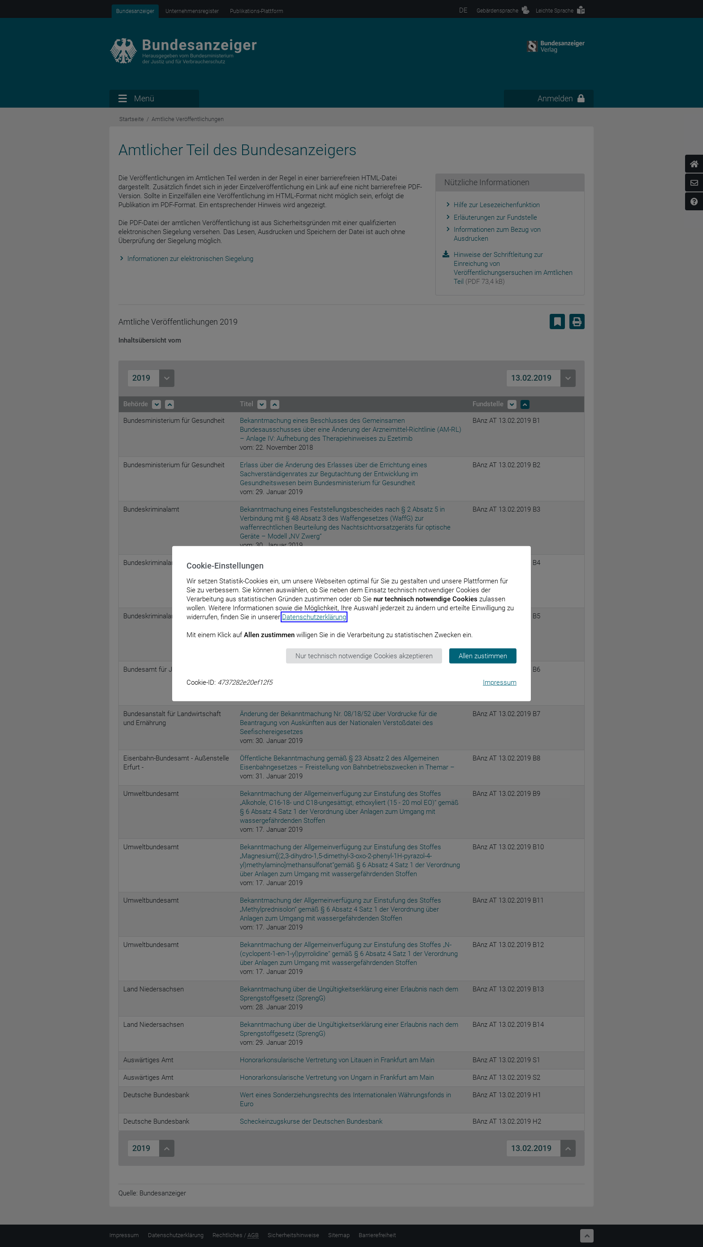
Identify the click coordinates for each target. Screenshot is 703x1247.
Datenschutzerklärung (314, 617)
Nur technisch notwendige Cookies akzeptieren (364, 656)
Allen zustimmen (483, 656)
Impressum (499, 682)
